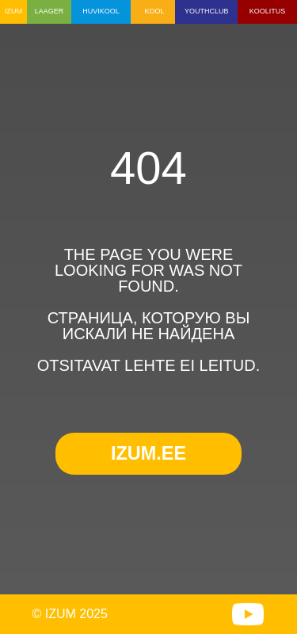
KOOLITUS (267, 11)
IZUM (13, 11)
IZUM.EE (148, 453)
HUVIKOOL (101, 11)
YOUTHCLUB (207, 11)
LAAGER (49, 11)
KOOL (154, 11)
